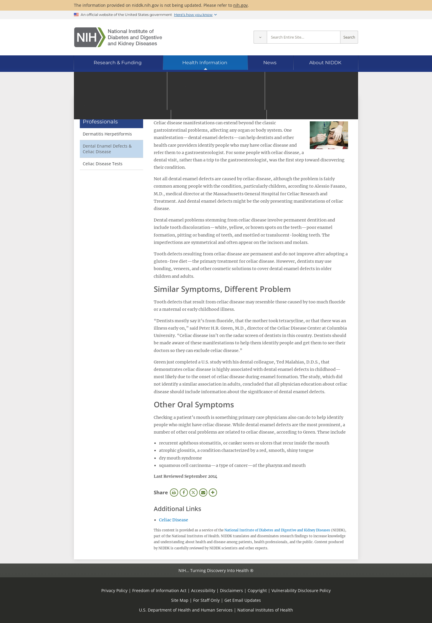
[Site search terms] (303, 37)
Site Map (179, 600)
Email (203, 492)
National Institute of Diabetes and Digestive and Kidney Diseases (277, 530)
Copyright (257, 590)
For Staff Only (206, 600)
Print (174, 492)
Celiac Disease (173, 520)
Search (349, 37)
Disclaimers (231, 590)
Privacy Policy (114, 590)
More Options (213, 492)
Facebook (184, 492)
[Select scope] (260, 37)
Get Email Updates (242, 600)
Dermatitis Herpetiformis (107, 134)
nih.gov (240, 5)
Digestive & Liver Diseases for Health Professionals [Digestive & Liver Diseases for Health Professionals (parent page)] (108, 115)
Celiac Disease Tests (103, 163)
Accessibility (203, 590)
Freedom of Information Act (159, 590)
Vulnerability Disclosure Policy (301, 590)
